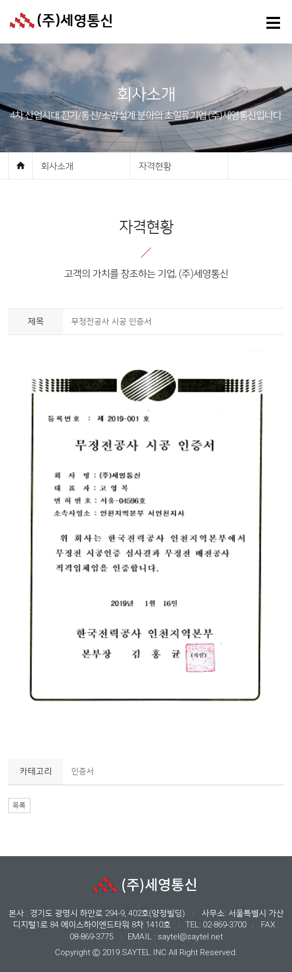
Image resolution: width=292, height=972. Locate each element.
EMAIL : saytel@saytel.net (175, 937)
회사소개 (57, 165)
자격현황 (155, 165)
